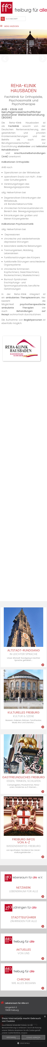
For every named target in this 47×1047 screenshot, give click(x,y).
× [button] (45, 1017)
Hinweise (24, 1033)
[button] (23, 1043)
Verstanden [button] (11, 1037)
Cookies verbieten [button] (33, 1037)
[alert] (23, 1030)
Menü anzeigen (11, 26)
